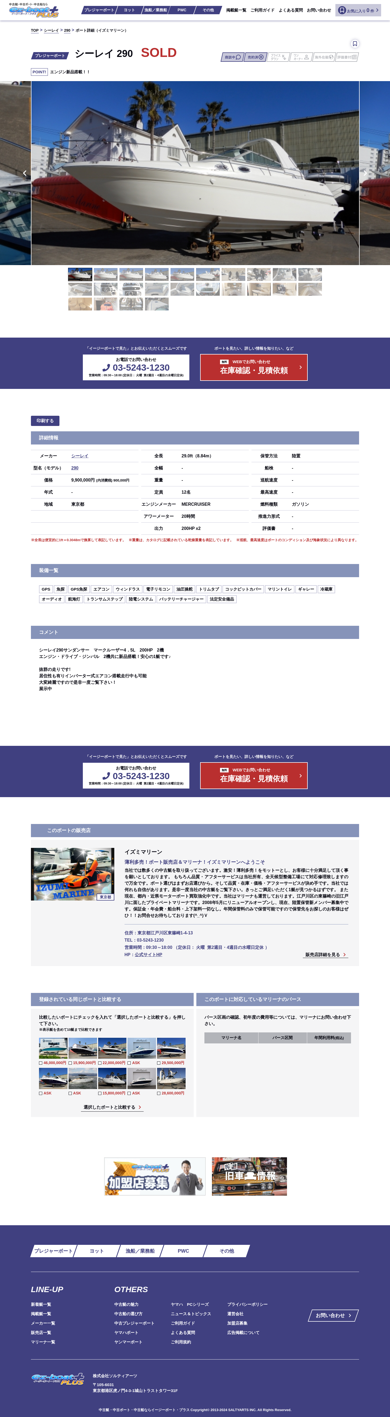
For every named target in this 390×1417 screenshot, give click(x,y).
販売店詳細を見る (323, 955)
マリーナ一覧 (43, 1342)
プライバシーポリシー (247, 1304)
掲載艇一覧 (236, 10)
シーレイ (79, 456)
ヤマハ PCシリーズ (190, 1304)
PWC (182, 10)
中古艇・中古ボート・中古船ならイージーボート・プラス (145, 1410)
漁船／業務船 (155, 10)
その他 (208, 10)
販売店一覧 (41, 1332)
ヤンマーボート (128, 1342)
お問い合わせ (319, 10)
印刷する (45, 420)
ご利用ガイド (262, 10)
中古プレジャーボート (134, 1323)
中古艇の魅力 (126, 1304)
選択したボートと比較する (109, 1107)
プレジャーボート (99, 10)
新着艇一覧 (41, 1304)
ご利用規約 (181, 1342)
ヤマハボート (126, 1332)
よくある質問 (291, 10)
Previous (23, 173)
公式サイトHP (148, 954)
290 (75, 468)
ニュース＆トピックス (191, 1313)
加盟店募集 (237, 1323)
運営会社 (235, 1313)
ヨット (129, 10)
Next (366, 173)
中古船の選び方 (128, 1313)
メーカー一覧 (43, 1323)
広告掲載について (243, 1332)
